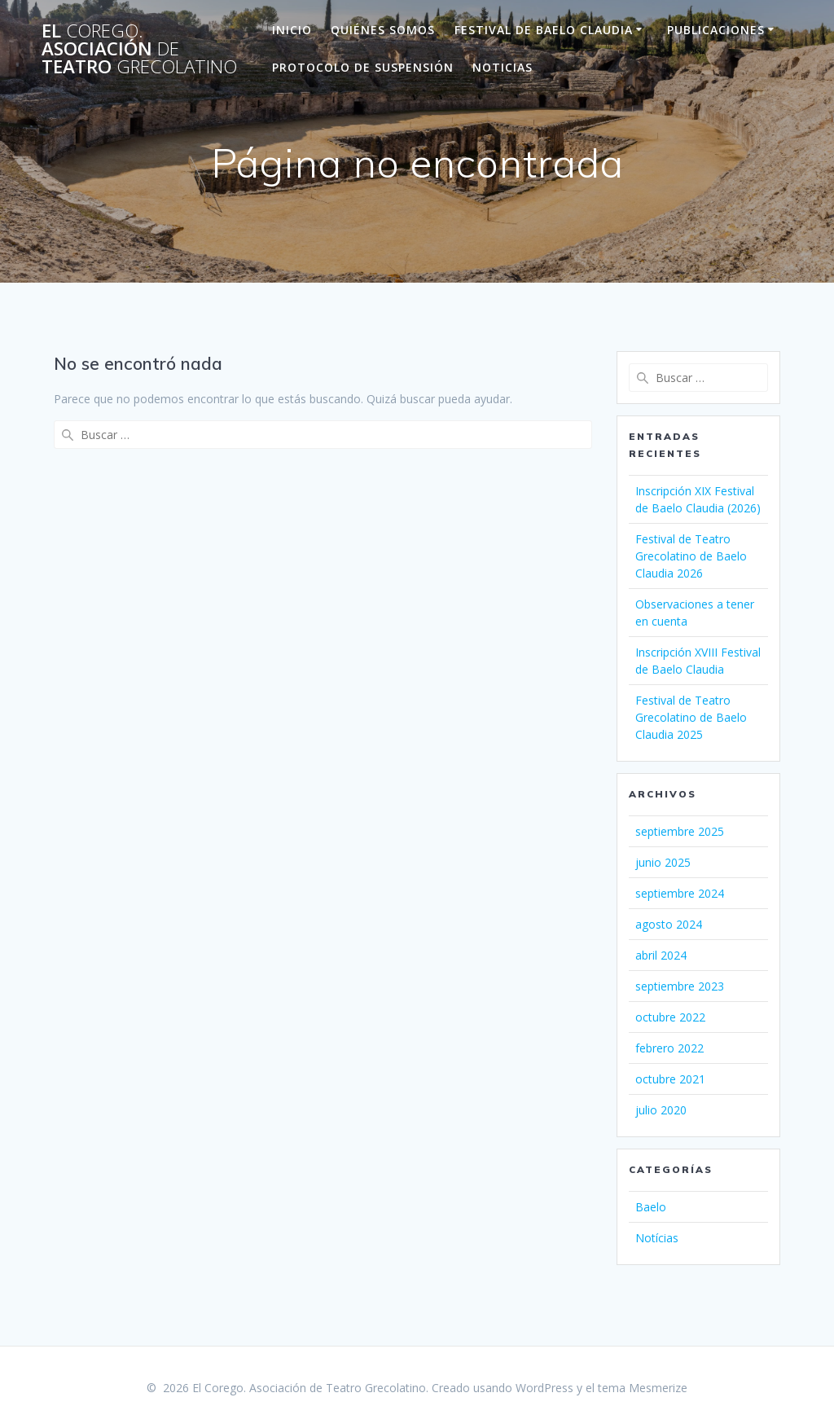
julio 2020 (661, 1110)
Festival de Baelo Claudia (543, 29)
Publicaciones (716, 29)
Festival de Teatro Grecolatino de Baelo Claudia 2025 (691, 717)
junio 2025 (663, 862)
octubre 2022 (670, 1017)
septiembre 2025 (679, 831)
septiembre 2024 (679, 893)
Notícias (656, 1238)
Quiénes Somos (383, 29)
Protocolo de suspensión (363, 67)
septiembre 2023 (679, 986)
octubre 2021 (670, 1079)
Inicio (292, 29)
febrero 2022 (669, 1048)
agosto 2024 (668, 924)
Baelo (650, 1207)
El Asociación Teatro (139, 49)
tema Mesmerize (642, 1387)
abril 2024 (661, 955)
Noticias (502, 67)
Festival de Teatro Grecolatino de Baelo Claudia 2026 (691, 556)
